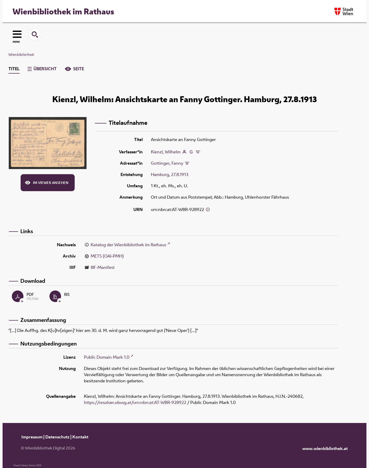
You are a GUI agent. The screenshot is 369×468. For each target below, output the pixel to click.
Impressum (31, 437)
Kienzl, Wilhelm (166, 152)
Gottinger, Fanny (167, 163)
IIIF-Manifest (103, 267)
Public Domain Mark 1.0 (106, 357)
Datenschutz (57, 437)
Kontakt (80, 437)
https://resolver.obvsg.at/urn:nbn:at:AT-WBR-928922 (135, 402)
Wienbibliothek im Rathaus (63, 11)
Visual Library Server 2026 (27, 465)
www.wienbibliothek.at (325, 448)
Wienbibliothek (21, 54)
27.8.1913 (179, 174)
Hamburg (160, 174)
